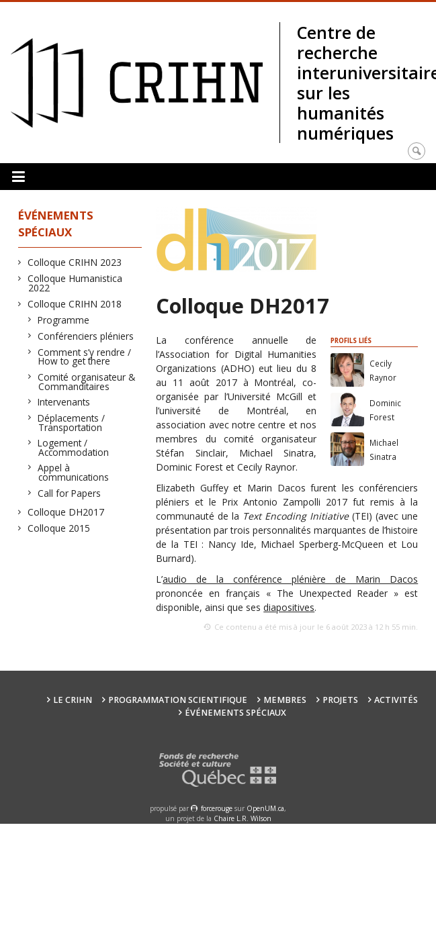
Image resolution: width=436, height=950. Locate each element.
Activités (396, 700)
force (216, 808)
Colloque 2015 (59, 528)
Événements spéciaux (235, 712)
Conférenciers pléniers (86, 336)
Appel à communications (73, 472)
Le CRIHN (72, 700)
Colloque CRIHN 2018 (75, 303)
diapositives (288, 607)
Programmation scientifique (177, 700)
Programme (63, 320)
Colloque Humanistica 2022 (75, 283)
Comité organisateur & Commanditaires (86, 382)
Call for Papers (69, 493)
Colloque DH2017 (66, 512)
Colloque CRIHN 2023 (75, 262)
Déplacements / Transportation (71, 423)
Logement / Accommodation (73, 447)
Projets (340, 700)
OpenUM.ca (265, 808)
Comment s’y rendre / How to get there (84, 357)
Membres (284, 700)
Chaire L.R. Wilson (242, 818)
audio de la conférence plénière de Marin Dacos (290, 579)
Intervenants (64, 401)
